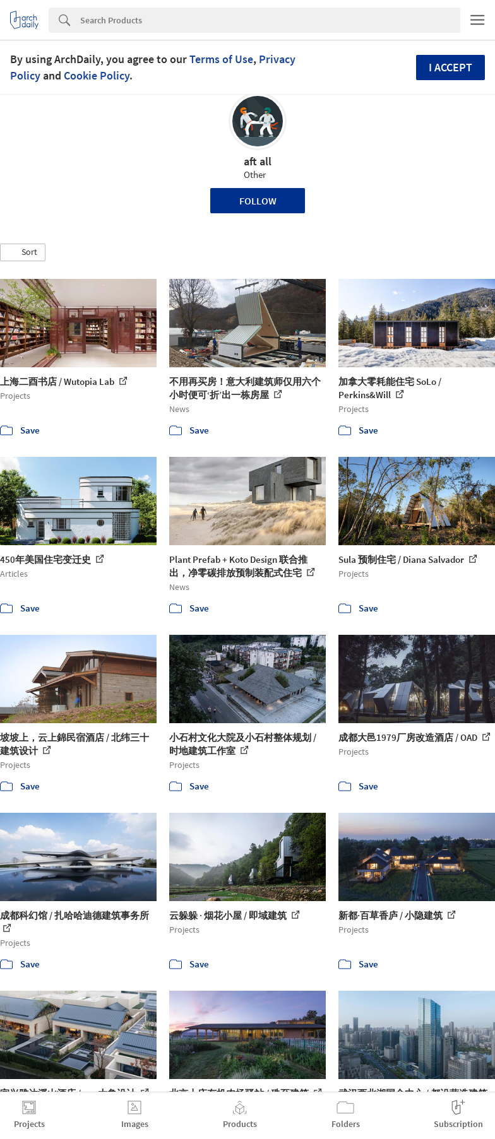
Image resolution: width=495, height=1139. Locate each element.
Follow (258, 200)
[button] (22, 252)
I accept (450, 67)
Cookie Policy (96, 75)
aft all (257, 161)
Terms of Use (221, 59)
